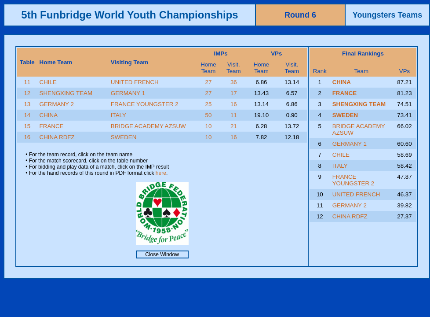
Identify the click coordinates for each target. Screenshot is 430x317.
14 (27, 115)
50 (208, 115)
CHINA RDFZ (57, 137)
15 (27, 126)
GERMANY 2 (57, 104)
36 (233, 82)
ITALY (118, 115)
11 (27, 82)
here (161, 173)
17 (233, 93)
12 (27, 93)
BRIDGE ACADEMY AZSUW (148, 126)
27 (208, 82)
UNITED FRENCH (135, 82)
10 (208, 126)
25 (208, 104)
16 (233, 104)
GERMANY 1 (128, 93)
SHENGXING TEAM (66, 93)
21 (233, 126)
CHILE (48, 82)
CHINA (49, 115)
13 (27, 104)
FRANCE (52, 126)
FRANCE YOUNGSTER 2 (145, 104)
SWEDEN (124, 137)
